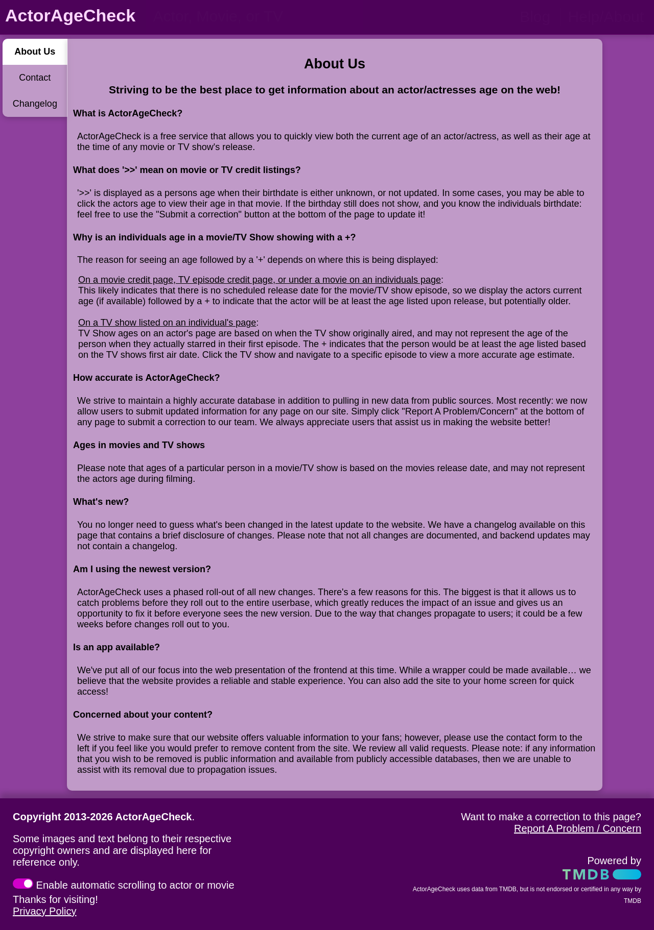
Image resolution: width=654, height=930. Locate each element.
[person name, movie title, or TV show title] (254, 16)
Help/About (606, 16)
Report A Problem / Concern (577, 828)
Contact (35, 77)
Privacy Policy (44, 911)
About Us (34, 51)
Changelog (35, 104)
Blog (535, 16)
